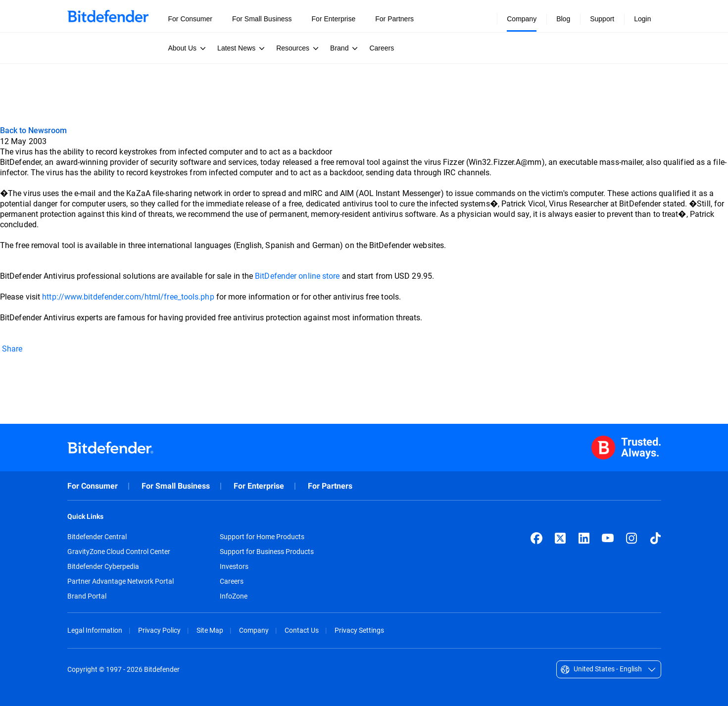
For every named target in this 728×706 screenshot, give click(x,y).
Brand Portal (86, 596)
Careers (231, 581)
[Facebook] (536, 538)
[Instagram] (631, 538)
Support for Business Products (267, 551)
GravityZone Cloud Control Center (118, 551)
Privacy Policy (159, 630)
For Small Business (176, 486)
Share (11, 348)
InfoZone (233, 596)
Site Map (209, 630)
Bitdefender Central (97, 536)
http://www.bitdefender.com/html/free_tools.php (129, 296)
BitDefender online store (298, 275)
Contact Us (302, 630)
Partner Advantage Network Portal (120, 581)
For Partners (330, 486)
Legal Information (94, 630)
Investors (234, 566)
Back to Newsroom (33, 130)
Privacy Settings (359, 630)
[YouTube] (608, 538)
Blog (563, 19)
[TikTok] (655, 538)
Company (254, 630)
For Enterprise (259, 486)
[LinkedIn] (584, 538)
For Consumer (92, 486)
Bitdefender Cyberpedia (103, 566)
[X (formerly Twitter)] (560, 538)
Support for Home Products (262, 536)
